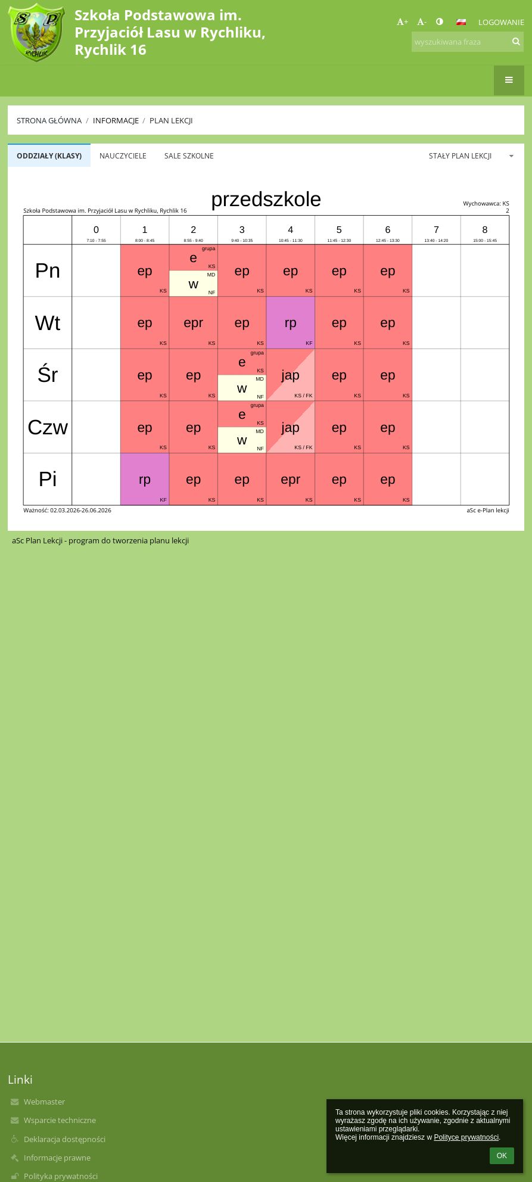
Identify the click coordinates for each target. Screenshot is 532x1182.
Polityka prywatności (61, 1176)
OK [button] (502, 1156)
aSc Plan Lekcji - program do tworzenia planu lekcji (100, 540)
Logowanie (501, 22)
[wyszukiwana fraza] (467, 41)
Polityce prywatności (466, 1137)
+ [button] (402, 21)
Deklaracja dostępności (64, 1139)
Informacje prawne (57, 1157)
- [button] (422, 21)
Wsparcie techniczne (60, 1120)
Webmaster (44, 1101)
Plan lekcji (171, 120)
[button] (461, 22)
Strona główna (49, 120)
